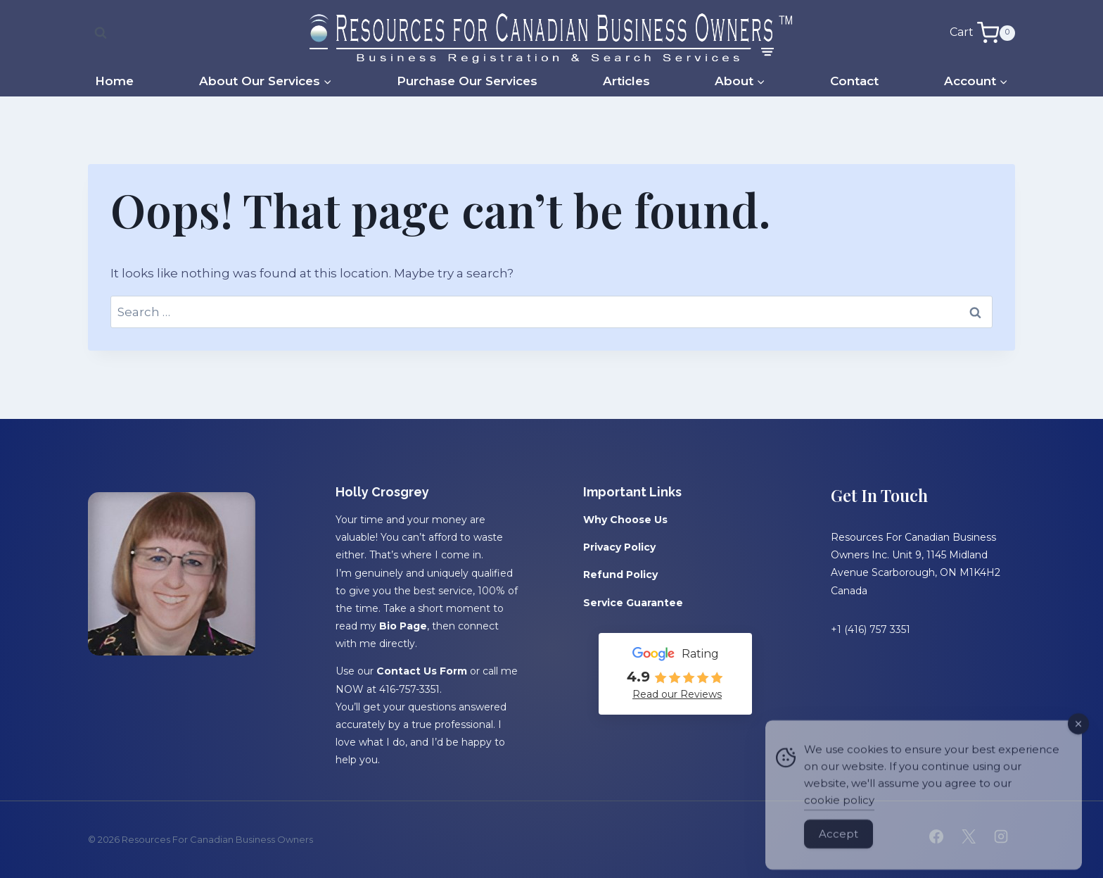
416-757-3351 (409, 689)
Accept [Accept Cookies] (838, 848)
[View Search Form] (100, 33)
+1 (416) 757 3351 (870, 629)
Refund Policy (620, 574)
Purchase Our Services (467, 81)
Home (114, 81)
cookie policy (839, 815)
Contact (854, 81)
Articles (626, 81)
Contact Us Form (421, 671)
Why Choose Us (625, 519)
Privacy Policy (619, 547)
